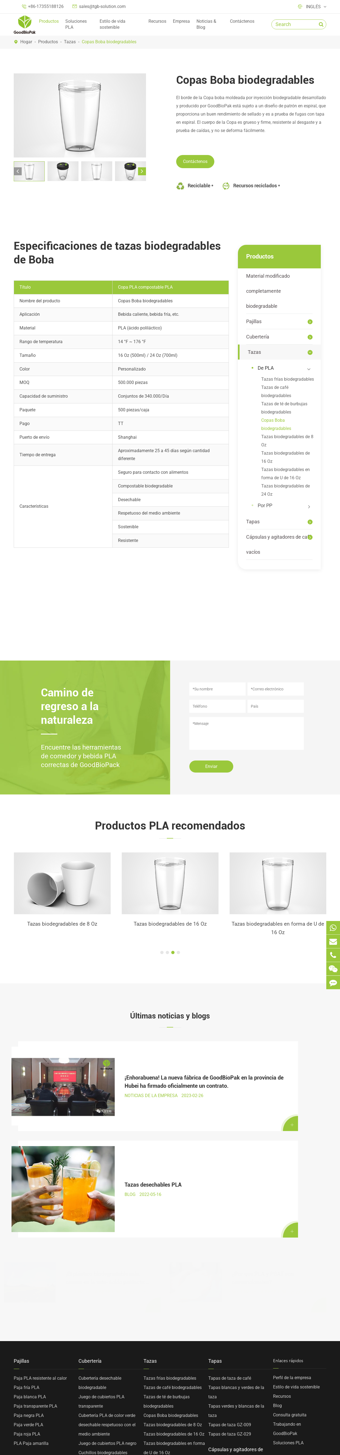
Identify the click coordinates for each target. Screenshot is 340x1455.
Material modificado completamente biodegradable (268, 291)
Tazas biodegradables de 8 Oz (287, 440)
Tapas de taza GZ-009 (229, 1293)
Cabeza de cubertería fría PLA (107, 1368)
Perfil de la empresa (292, 1246)
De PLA (285, 368)
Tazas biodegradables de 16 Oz (285, 457)
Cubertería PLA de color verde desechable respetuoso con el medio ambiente (107, 1293)
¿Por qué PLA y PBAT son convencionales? (263, 1141)
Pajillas (254, 321)
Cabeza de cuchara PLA (101, 1405)
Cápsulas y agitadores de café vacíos (279, 544)
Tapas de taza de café (229, 1247)
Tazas (70, 41)
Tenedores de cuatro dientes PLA (110, 1386)
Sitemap (71, 1438)
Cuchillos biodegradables (102, 1321)
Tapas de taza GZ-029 (229, 1302)
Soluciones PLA (76, 24)
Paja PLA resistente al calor (40, 1247)
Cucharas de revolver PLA (103, 1396)
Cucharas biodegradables (103, 1340)
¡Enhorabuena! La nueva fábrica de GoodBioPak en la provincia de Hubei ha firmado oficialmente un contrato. (107, 1071)
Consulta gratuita (290, 1283)
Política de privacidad (114, 1438)
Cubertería (257, 337)
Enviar (211, 766)
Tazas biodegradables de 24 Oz (285, 490)
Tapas (253, 521)
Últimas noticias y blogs (170, 1017)
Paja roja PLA (27, 1302)
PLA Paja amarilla (31, 1312)
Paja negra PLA (29, 1284)
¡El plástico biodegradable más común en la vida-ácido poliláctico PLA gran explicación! (107, 1142)
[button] (18, 171)
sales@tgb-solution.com (102, 6)
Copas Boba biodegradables (109, 41)
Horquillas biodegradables (103, 1330)
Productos (49, 21)
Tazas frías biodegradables (287, 379)
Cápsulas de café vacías (231, 1343)
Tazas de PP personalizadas (171, 1340)
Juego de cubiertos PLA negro (107, 1312)
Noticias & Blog (206, 24)
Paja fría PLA (62, 924)
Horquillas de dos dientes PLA (107, 1377)
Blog (277, 1274)
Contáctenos (242, 21)
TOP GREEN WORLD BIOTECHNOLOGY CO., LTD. (105, 1432)
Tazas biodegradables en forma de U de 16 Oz (285, 473)
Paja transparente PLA (35, 1275)
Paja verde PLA (28, 1293)
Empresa (181, 21)
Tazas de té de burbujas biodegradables (284, 408)
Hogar (26, 41)
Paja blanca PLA (30, 1265)
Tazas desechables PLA (260, 1070)
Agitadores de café (226, 1352)
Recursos (157, 21)
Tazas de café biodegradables (276, 391)
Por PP (285, 506)
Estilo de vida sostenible (112, 24)
